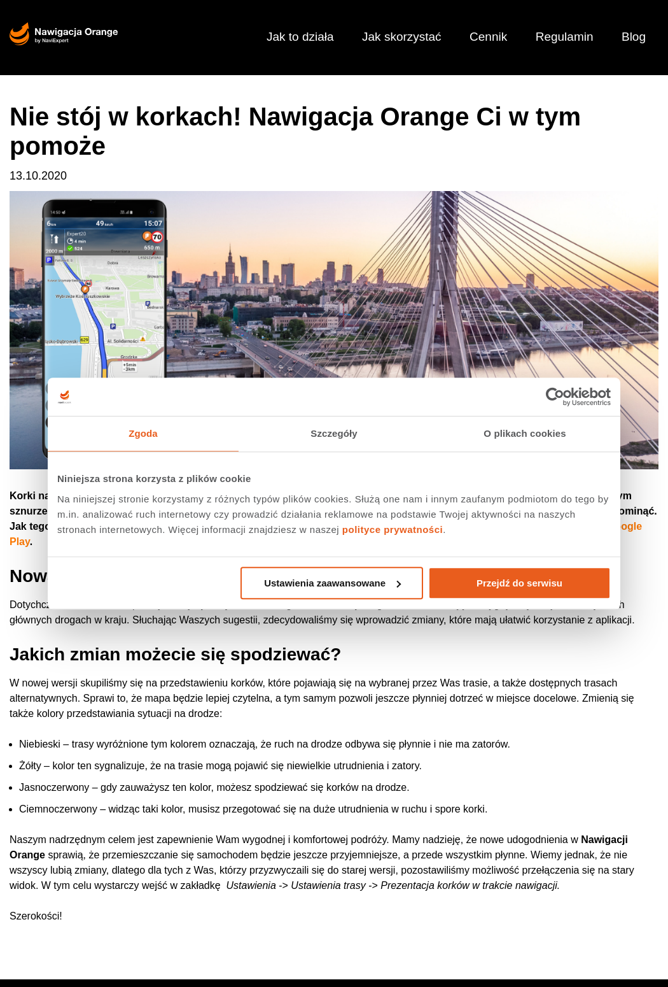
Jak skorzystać (402, 36)
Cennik (488, 36)
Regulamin (565, 36)
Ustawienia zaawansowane (332, 583)
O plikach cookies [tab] (525, 433)
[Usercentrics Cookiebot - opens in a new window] (555, 396)
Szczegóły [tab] (333, 433)
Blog (634, 36)
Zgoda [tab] (143, 433)
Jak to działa (300, 36)
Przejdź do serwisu (519, 583)
